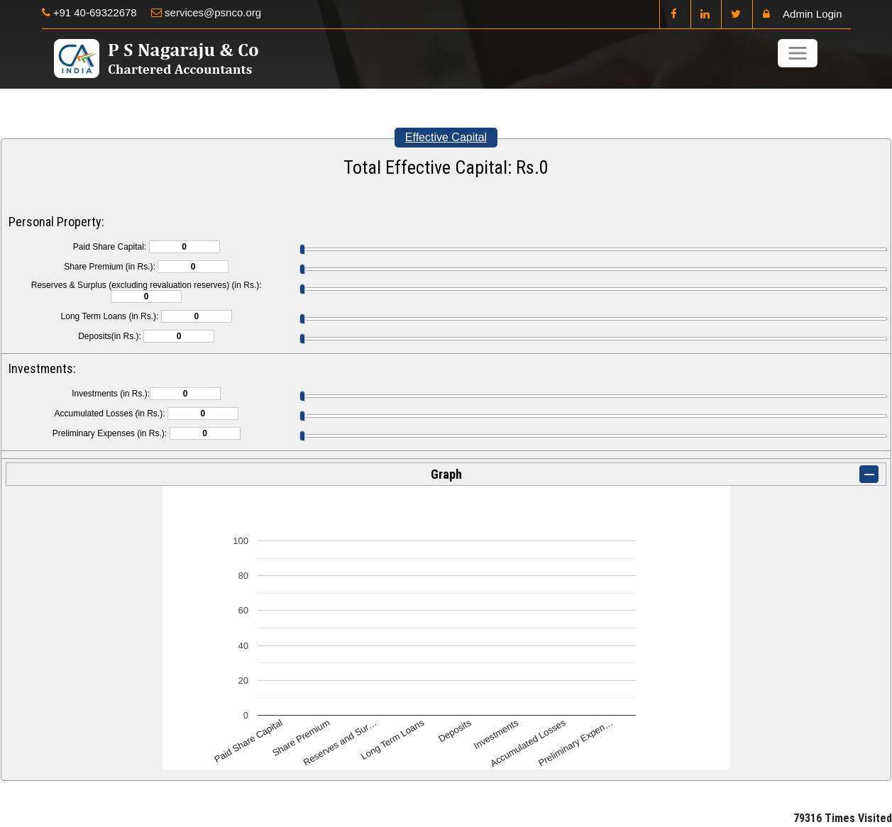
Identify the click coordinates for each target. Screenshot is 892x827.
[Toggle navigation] (797, 53)
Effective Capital (446, 137)
